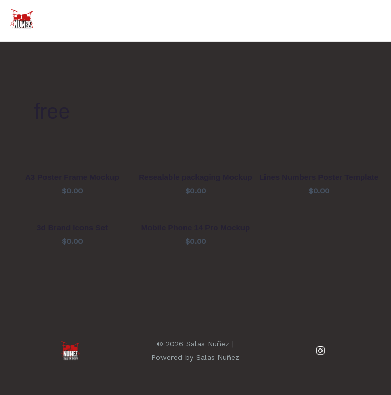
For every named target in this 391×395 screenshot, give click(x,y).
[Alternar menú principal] (367, 20)
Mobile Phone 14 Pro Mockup (195, 227)
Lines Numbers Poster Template (318, 176)
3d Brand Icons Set (72, 227)
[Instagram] (320, 350)
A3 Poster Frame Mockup (72, 176)
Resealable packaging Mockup (195, 176)
